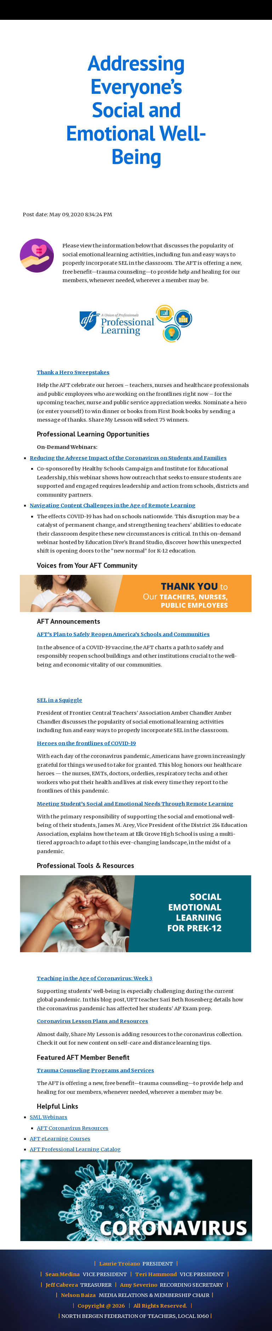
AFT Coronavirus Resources (72, 1128)
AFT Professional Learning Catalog (75, 1149)
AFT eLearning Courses (60, 1139)
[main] (136, 109)
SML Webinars (48, 1117)
